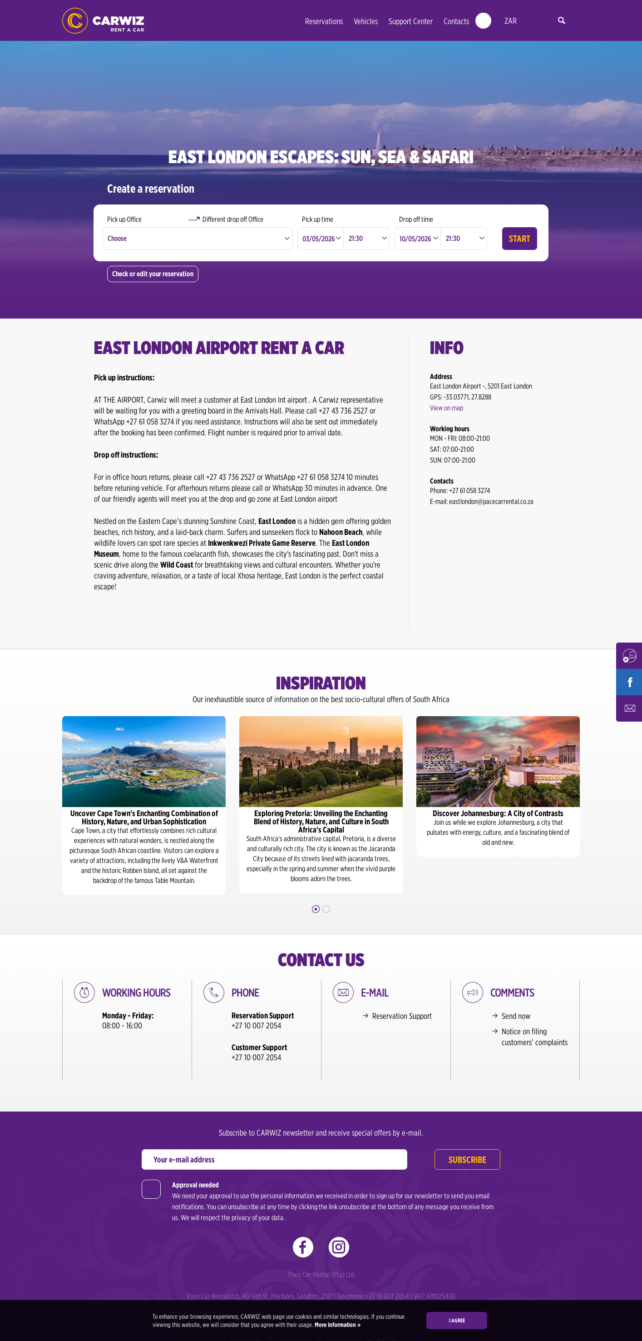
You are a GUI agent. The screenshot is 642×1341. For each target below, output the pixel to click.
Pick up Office (124, 219)
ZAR (510, 20)
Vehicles (366, 21)
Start (519, 238)
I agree (457, 1320)
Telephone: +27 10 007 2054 (373, 1279)
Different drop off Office (232, 219)
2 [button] (326, 909)
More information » (337, 1324)
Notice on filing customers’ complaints (535, 1037)
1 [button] (316, 909)
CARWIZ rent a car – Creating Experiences (103, 21)
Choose (117, 238)
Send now (516, 1016)
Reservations (324, 21)
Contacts (456, 21)
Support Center (411, 21)
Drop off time (416, 219)
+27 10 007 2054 (256, 1025)
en (530, 21)
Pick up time (317, 219)
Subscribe (467, 1142)
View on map (446, 408)
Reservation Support (402, 1016)
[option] (143, 805)
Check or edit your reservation (152, 273)
